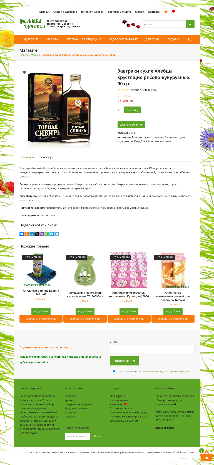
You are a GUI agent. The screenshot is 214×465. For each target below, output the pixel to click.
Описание (28, 157)
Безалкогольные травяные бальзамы (154, 137)
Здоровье (70, 396)
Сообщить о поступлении (41, 318)
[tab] (28, 158)
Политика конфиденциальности (129, 416)
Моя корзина (117, 396)
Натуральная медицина (79, 404)
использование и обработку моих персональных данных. (163, 371)
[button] (189, 39)
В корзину (132, 110)
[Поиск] (190, 24)
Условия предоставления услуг (128, 412)
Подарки (70, 416)
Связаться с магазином (124, 420)
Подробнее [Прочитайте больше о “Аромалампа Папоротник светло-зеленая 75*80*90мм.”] (85, 311)
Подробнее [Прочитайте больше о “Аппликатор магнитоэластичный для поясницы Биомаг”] (173, 311)
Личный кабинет (120, 400)
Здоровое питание (76, 408)
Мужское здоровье (159, 141)
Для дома (70, 412)
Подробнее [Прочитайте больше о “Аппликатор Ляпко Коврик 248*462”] (41, 311)
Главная (24, 54)
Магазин (36, 54)
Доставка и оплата (121, 408)
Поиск (98, 436)
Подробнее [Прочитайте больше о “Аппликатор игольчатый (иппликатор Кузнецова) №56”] (129, 311)
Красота (69, 400)
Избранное (118, 404)
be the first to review (144, 90)
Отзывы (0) (46, 157)
